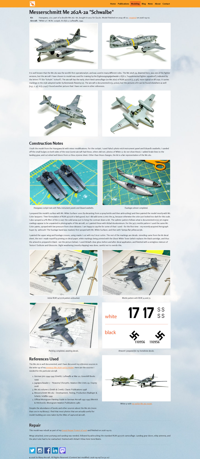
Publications (123, 3)
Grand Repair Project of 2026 (74, 430)
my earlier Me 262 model (142, 403)
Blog (144, 3)
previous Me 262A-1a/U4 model (60, 367)
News (150, 3)
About (157, 3)
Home (113, 3)
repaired (132, 17)
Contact (166, 3)
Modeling (135, 3)
